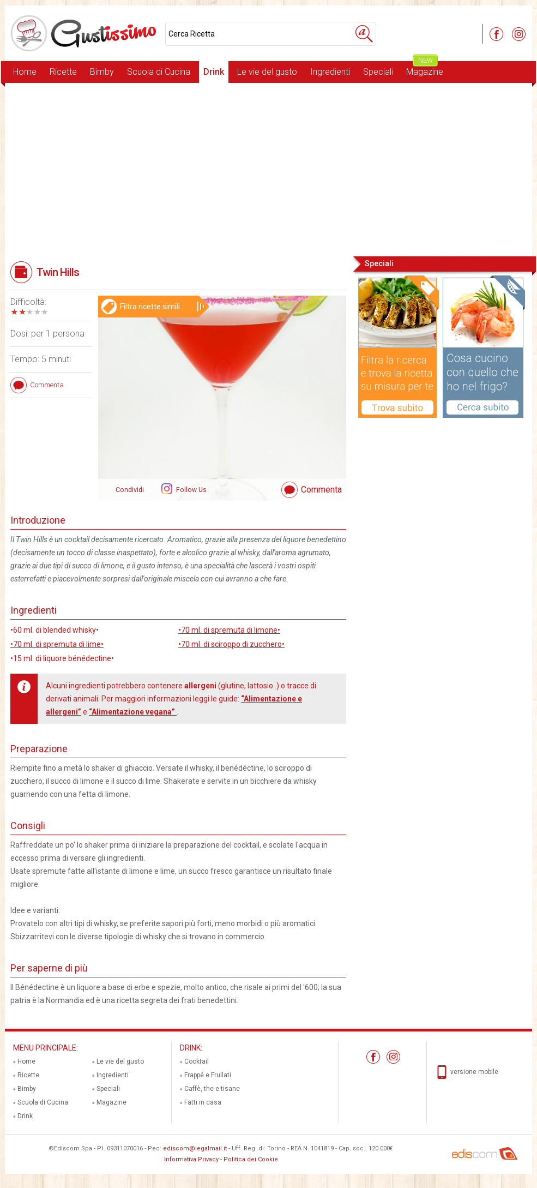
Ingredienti (330, 72)
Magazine (424, 69)
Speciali (378, 72)
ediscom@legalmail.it (195, 1148)
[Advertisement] (268, 168)
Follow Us (190, 490)
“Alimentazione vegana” (133, 711)
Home (25, 72)
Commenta (321, 489)
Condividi (130, 490)
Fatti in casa (202, 1102)
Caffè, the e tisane (212, 1089)
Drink (213, 72)
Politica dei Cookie (251, 1159)
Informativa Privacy (191, 1159)
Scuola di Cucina (158, 72)
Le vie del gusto (267, 72)
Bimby (102, 72)
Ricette (63, 72)
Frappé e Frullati (207, 1075)
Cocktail (196, 1061)
